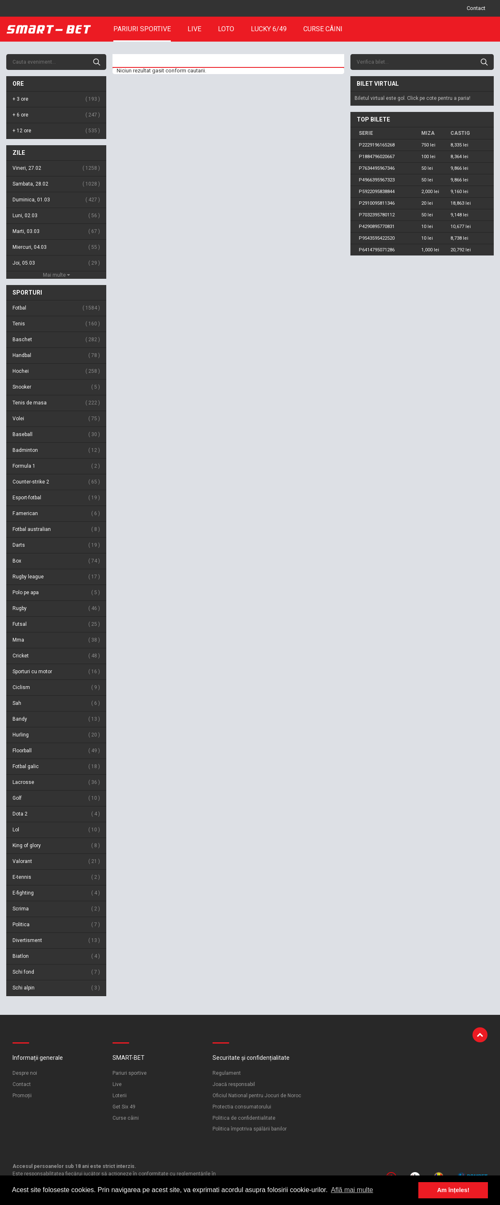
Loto (226, 29)
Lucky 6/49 (269, 29)
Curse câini (322, 29)
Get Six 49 (123, 1107)
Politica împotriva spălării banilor (249, 1129)
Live (194, 29)
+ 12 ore (56, 131)
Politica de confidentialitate (243, 1118)
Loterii (119, 1095)
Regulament (226, 1073)
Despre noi (24, 1073)
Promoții (22, 1095)
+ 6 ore (56, 115)
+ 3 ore (56, 99)
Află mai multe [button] (352, 1189)
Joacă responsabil (233, 1084)
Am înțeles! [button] (453, 1190)
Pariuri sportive (142, 29)
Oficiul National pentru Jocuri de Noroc (256, 1095)
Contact (476, 8)
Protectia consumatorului (241, 1107)
